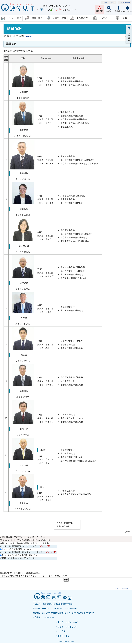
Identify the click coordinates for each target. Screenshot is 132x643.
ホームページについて (67, 622)
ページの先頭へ (122, 589)
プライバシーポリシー (67, 627)
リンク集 (61, 631)
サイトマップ (63, 636)
